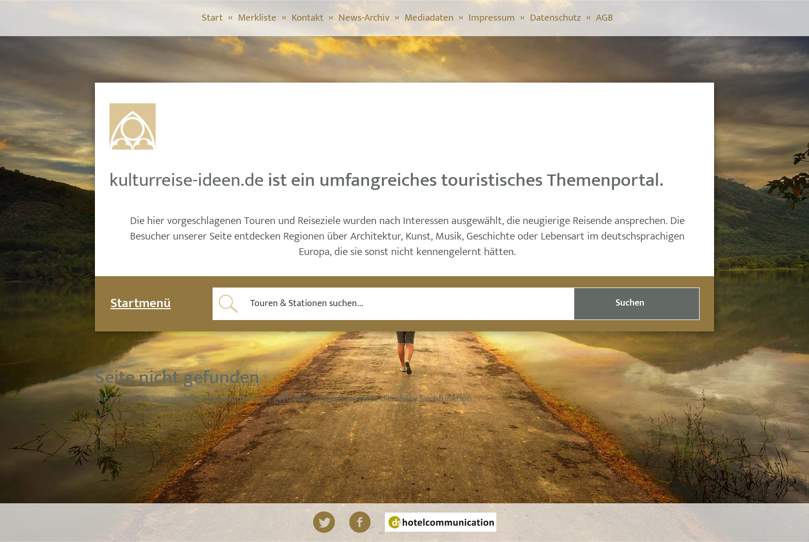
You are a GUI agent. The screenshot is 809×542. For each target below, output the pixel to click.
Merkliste (257, 18)
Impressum (491, 18)
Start (212, 18)
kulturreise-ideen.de (186, 180)
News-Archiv (364, 18)
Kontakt (307, 18)
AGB (604, 18)
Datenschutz (555, 18)
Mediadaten (429, 18)
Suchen (630, 303)
